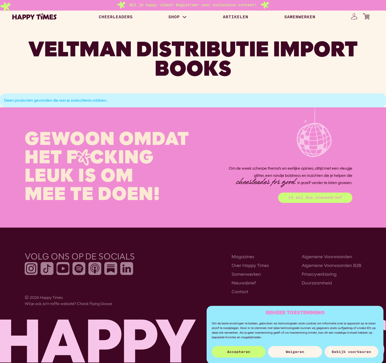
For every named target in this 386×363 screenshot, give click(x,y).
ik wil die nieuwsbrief (315, 197)
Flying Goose (100, 303)
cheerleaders (116, 17)
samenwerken (299, 17)
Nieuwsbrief (244, 283)
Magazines (243, 257)
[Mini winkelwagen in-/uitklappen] (366, 16)
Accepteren (238, 355)
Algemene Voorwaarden (327, 257)
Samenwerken (246, 274)
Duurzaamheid (317, 283)
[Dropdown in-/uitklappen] (184, 17)
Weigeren (295, 355)
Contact (240, 292)
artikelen (235, 17)
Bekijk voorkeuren (351, 355)
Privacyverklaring (319, 274)
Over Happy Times (250, 265)
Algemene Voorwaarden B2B (331, 265)
